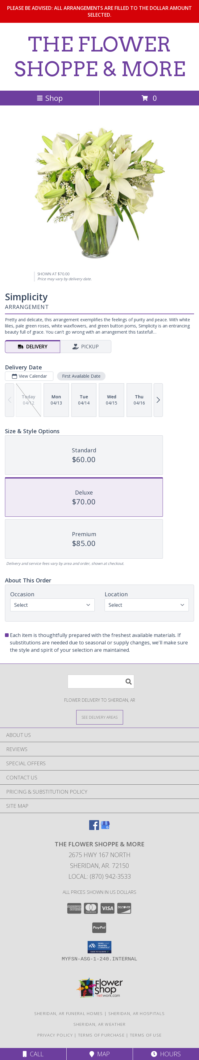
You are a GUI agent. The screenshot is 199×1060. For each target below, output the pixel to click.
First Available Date (81, 376)
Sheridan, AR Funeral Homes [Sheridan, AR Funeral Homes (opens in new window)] (68, 1013)
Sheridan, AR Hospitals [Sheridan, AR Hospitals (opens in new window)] (136, 1013)
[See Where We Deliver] (99, 717)
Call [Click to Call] (33, 1054)
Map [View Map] (99, 1054)
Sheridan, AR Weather (99, 1024)
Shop (50, 98)
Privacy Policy (55, 1035)
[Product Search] (101, 681)
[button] (99, 947)
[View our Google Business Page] (105, 828)
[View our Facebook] (94, 828)
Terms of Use (146, 1035)
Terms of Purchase (101, 1035)
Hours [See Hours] (166, 1054)
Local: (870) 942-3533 (99, 876)
